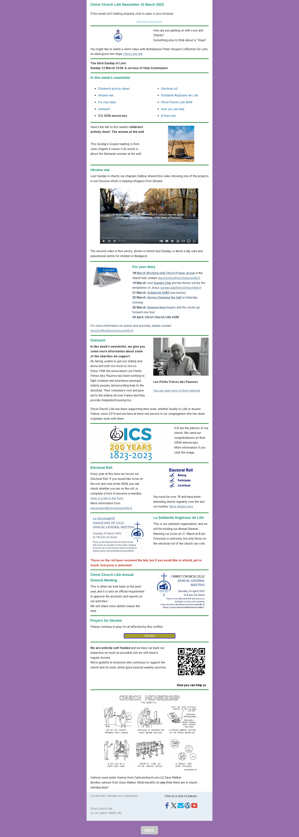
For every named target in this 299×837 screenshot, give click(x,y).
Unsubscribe (97, 795)
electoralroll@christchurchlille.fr (111, 508)
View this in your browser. (149, 21)
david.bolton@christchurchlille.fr (179, 278)
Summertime (156, 307)
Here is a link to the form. (107, 498)
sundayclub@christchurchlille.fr (180, 288)
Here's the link (133, 54)
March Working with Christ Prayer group (166, 273)
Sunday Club (162, 283)
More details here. (181, 506)
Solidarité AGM (158, 293)
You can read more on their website (176, 390)
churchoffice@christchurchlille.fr (111, 331)
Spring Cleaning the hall (164, 297)
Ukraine (149, 635)
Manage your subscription (122, 795)
